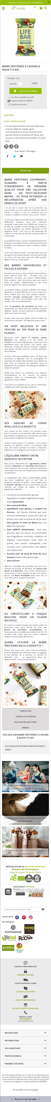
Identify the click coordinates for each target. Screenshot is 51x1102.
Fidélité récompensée (25, 1000)
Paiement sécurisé (25, 975)
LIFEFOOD (9, 115)
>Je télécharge (25, 853)
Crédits (35, 1089)
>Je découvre (25, 821)
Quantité (12, 84)
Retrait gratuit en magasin (25, 1008)
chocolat (16, 296)
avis (6, 121)
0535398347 (25, 1019)
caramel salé (26, 296)
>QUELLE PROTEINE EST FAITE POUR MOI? (25, 788)
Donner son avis (18, 121)
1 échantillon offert (26, 992)
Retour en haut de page (25, 1099)
